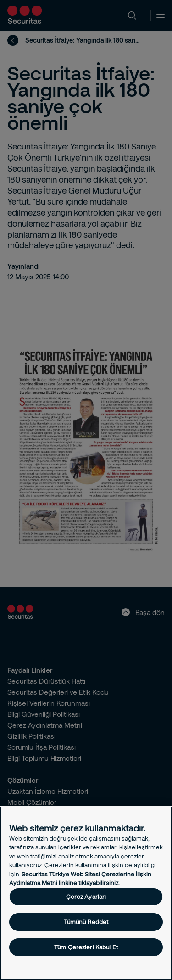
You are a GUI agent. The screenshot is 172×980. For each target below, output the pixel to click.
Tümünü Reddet (86, 921)
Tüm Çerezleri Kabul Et (86, 947)
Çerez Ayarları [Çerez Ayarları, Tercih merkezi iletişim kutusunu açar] (86, 896)
